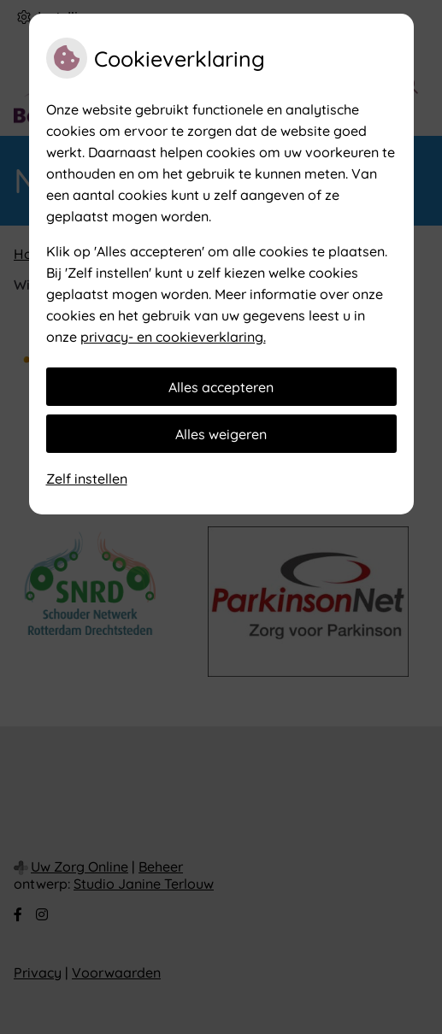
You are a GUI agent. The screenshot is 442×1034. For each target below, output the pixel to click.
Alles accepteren (221, 387)
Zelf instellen (86, 478)
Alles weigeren (221, 434)
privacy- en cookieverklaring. (173, 336)
